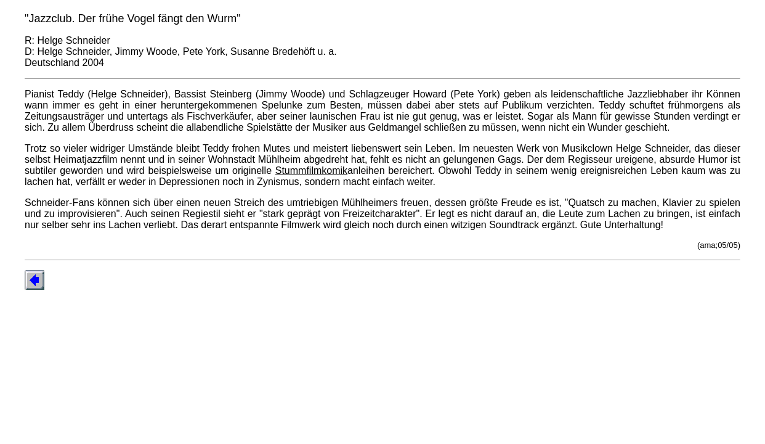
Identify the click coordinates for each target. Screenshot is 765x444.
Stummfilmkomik (311, 170)
